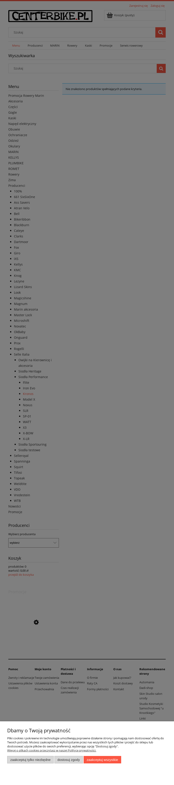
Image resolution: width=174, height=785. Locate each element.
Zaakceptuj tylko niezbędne (30, 760)
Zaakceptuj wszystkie (102, 760)
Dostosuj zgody (68, 760)
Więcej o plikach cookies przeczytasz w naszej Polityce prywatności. (51, 750)
